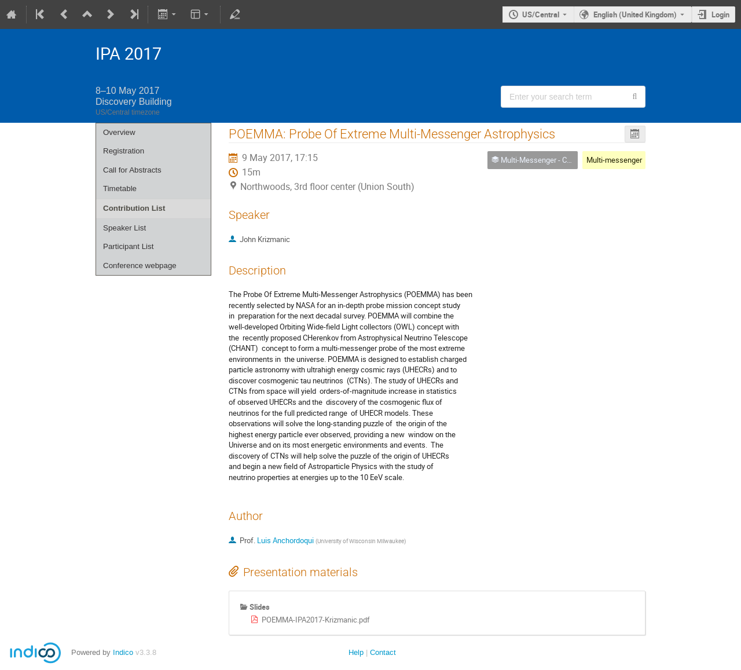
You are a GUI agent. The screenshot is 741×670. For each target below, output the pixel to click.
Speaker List (124, 228)
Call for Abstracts (132, 170)
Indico (123, 652)
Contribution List (134, 208)
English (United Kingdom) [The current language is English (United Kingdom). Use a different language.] (635, 14)
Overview (119, 132)
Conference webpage (140, 265)
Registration (123, 151)
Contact (383, 652)
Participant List (128, 246)
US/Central (540, 14)
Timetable (120, 188)
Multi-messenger (614, 160)
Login (720, 14)
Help (356, 652)
